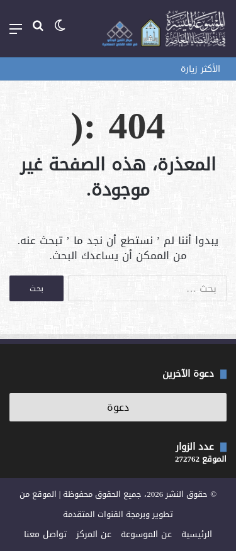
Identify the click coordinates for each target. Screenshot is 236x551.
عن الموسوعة (146, 534)
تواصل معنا (45, 534)
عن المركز (93, 534)
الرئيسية (196, 534)
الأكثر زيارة (200, 68)
